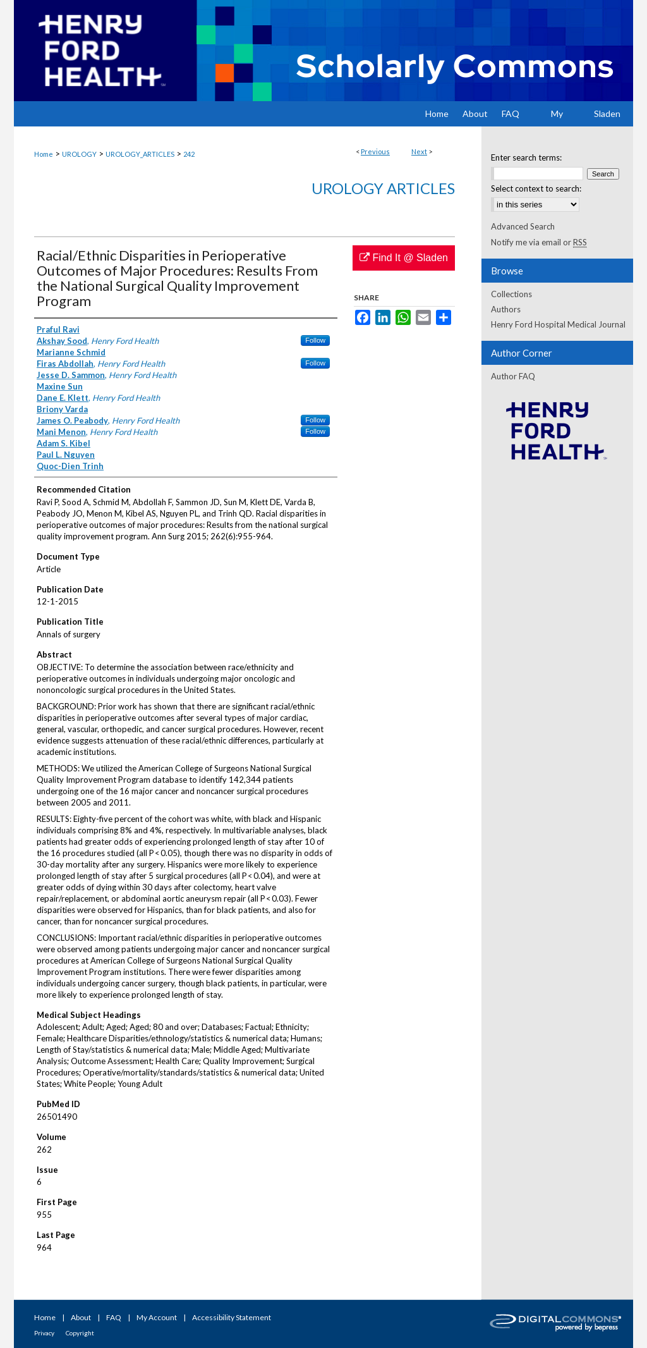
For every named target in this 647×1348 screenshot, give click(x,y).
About (81, 1317)
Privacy (44, 1333)
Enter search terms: (526, 157)
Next (419, 151)
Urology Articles (383, 188)
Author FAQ (513, 376)
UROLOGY (79, 154)
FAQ (113, 1317)
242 (189, 154)
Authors (506, 309)
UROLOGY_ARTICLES (140, 154)
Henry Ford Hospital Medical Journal (558, 324)
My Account (156, 1317)
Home (43, 154)
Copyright (80, 1333)
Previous (375, 151)
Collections (511, 294)
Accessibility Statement (231, 1317)
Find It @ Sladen (404, 257)
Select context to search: (536, 188)
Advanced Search (523, 226)
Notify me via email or (539, 242)
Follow (315, 340)
